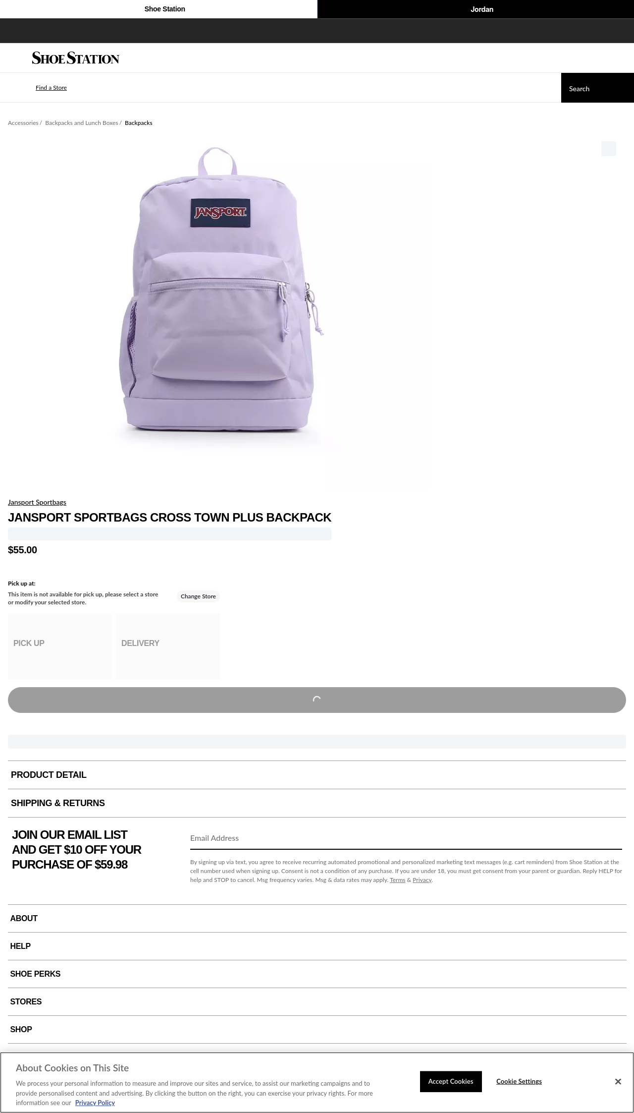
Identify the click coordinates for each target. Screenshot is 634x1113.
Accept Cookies (451, 1081)
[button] (36, 88)
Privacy (422, 879)
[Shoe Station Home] (75, 58)
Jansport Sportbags (37, 502)
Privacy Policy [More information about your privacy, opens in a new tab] (95, 1103)
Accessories (23, 122)
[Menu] (15, 58)
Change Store (198, 596)
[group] (60, 646)
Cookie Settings (519, 1081)
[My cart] (621, 58)
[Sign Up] (611, 838)
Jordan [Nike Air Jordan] (475, 10)
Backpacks (138, 122)
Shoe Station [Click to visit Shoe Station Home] (158, 10)
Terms (398, 879)
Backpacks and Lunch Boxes (81, 122)
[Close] (618, 1082)
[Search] (597, 88)
